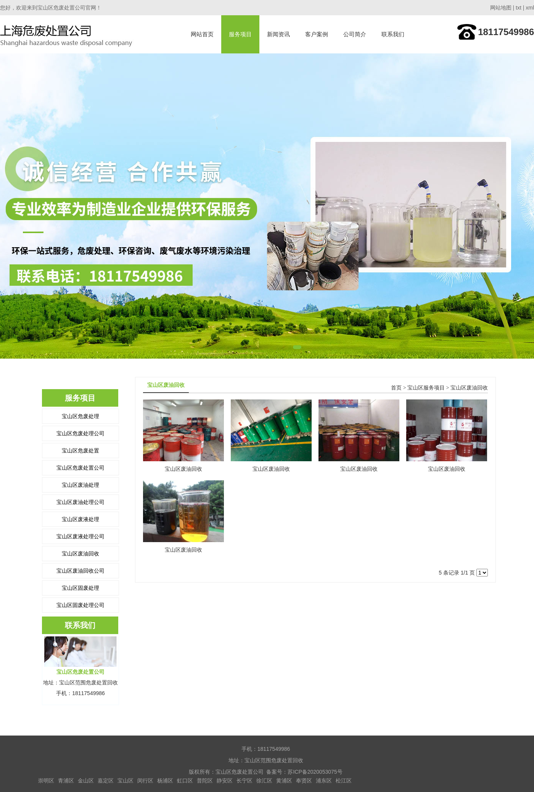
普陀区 (205, 781)
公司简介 (354, 34)
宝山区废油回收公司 (80, 571)
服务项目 (240, 34)
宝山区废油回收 (80, 554)
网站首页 (202, 34)
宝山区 (125, 781)
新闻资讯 (278, 34)
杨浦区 (165, 781)
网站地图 (500, 8)
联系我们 (392, 34)
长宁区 (244, 781)
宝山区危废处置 (80, 451)
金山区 (86, 781)
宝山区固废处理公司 (80, 605)
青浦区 (66, 781)
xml (530, 8)
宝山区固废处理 (80, 588)
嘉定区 (106, 781)
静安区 (225, 781)
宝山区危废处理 (80, 416)
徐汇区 (264, 781)
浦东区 (324, 781)
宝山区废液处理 (80, 519)
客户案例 (316, 34)
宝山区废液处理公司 (80, 536)
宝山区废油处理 (80, 485)
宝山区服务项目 (426, 388)
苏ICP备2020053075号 (315, 772)
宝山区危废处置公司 (80, 468)
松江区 (344, 781)
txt (518, 8)
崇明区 (46, 781)
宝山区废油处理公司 (80, 502)
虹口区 (185, 781)
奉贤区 (304, 781)
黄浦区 (284, 781)
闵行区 (145, 781)
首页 (396, 388)
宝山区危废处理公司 (80, 433)
